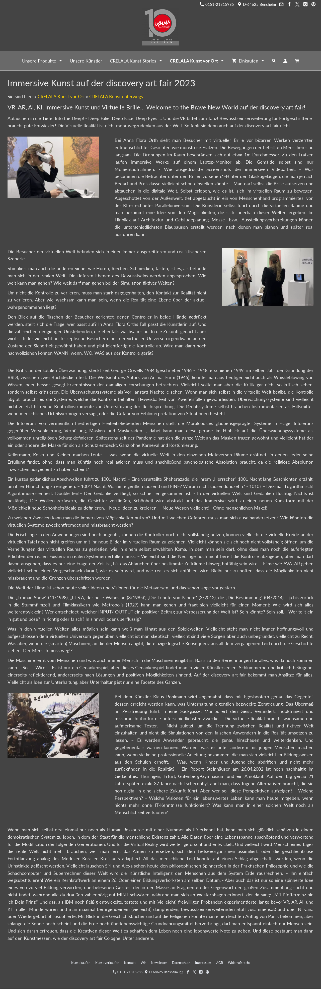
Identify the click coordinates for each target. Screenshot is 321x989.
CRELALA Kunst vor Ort (61, 96)
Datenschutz (181, 963)
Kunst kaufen (80, 963)
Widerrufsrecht (239, 963)
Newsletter (159, 963)
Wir (143, 963)
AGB (219, 963)
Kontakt (130, 963)
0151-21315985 (217, 4)
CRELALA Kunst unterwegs (116, 96)
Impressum (203, 963)
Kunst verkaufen (107, 963)
